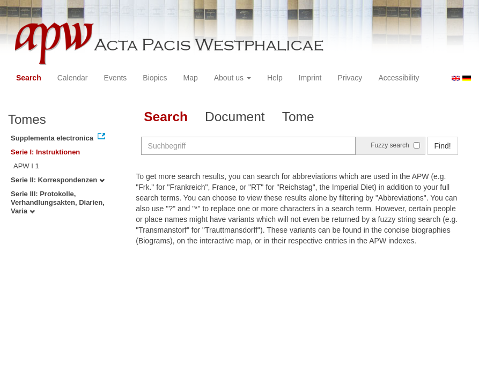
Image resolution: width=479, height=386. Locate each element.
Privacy (349, 77)
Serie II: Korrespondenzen (58, 180)
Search (28, 77)
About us (232, 77)
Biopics (155, 77)
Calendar (72, 77)
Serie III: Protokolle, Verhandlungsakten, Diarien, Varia (58, 202)
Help (275, 77)
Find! (442, 146)
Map (190, 77)
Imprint (310, 77)
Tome (298, 116)
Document (235, 116)
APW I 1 (26, 166)
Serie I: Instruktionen (45, 152)
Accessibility (398, 77)
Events (115, 77)
